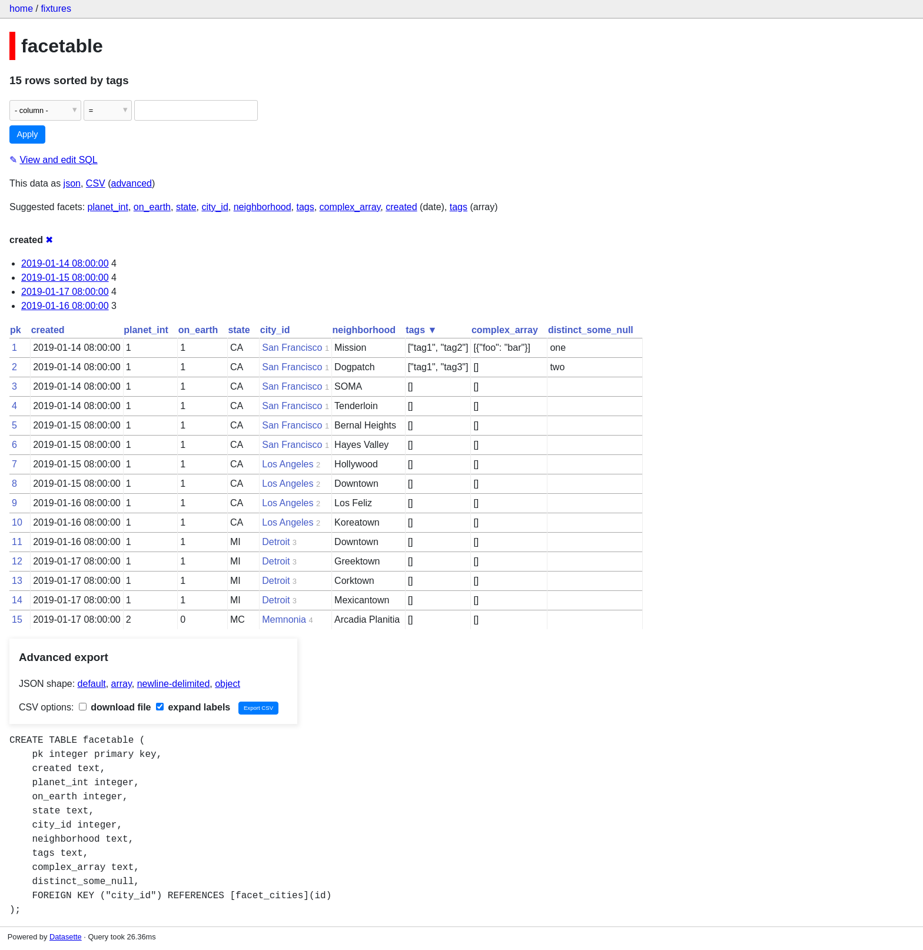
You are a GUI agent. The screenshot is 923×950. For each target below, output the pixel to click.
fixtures (56, 9)
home (21, 9)
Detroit (276, 542)
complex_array (350, 207)
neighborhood (262, 207)
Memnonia (284, 619)
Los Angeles (287, 464)
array (121, 684)
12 (17, 561)
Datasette (65, 936)
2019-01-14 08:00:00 (65, 263)
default (92, 684)
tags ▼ (421, 330)
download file (115, 707)
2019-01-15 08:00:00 (65, 278)
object (227, 684)
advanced (131, 183)
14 (17, 600)
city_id (214, 207)
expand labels (193, 707)
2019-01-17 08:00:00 (65, 292)
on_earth (152, 207)
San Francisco (292, 348)
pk (15, 330)
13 (17, 581)
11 (17, 542)
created (401, 207)
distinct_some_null (590, 330)
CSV (95, 183)
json (72, 183)
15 (17, 619)
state (186, 207)
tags (305, 207)
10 (17, 522)
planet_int (108, 207)
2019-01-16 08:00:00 (65, 306)
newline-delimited (173, 684)
